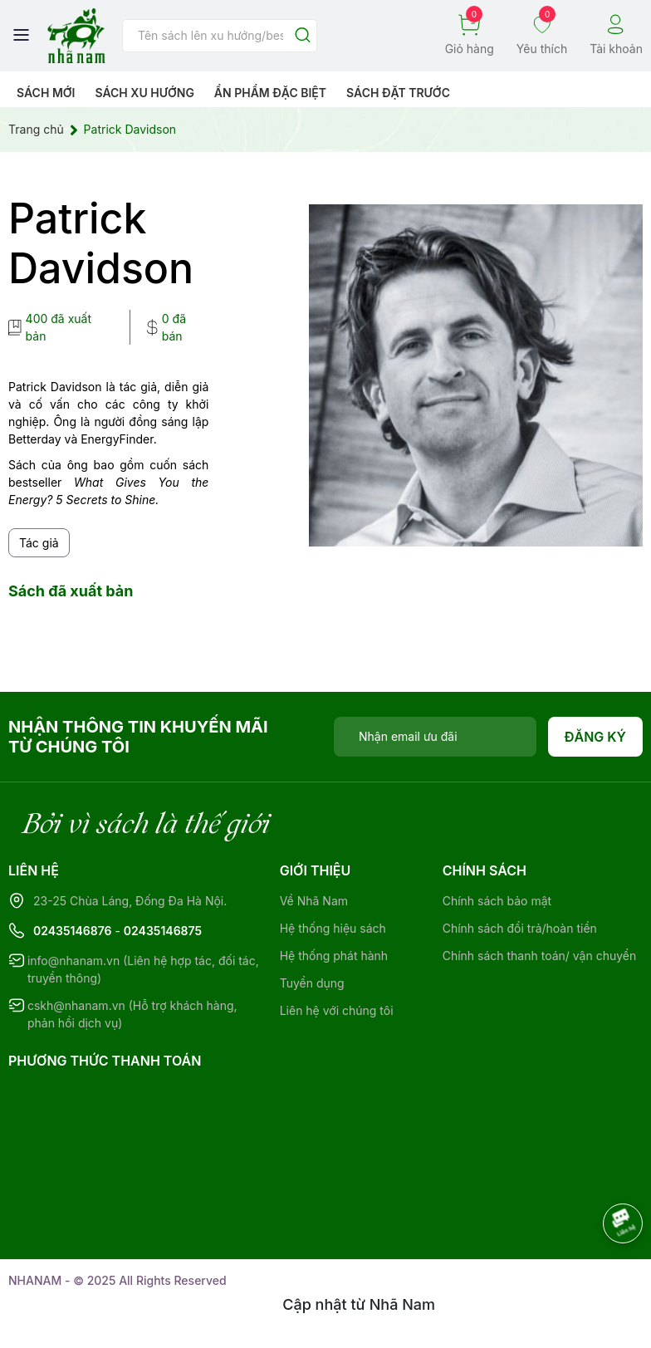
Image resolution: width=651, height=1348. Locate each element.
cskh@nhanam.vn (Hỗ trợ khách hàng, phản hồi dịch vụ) (132, 1014)
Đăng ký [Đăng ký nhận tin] (596, 736)
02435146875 (163, 931)
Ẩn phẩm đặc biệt (270, 93)
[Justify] (302, 36)
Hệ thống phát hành (334, 956)
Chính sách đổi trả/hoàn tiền (520, 928)
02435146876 (72, 931)
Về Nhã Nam (314, 901)
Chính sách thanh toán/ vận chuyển (540, 956)
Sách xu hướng (144, 93)
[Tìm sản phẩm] (219, 35)
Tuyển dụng (312, 983)
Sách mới (46, 93)
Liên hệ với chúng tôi (337, 1010)
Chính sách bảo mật (497, 901)
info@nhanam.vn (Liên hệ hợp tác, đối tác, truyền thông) (143, 969)
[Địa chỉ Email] (435, 737)
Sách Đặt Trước (398, 93)
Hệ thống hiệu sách (333, 928)
